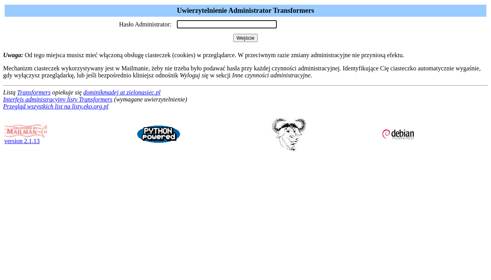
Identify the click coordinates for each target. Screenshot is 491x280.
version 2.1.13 (25, 138)
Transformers (34, 92)
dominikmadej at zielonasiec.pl (122, 92)
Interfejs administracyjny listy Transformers (57, 99)
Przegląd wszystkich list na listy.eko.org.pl (55, 106)
